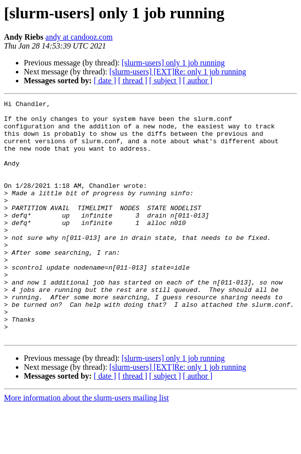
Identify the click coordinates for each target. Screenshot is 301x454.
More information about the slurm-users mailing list (86, 445)
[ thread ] (132, 80)
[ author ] (198, 80)
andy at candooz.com (79, 37)
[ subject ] (165, 80)
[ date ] (105, 80)
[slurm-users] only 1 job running (173, 62)
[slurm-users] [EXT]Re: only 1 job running (177, 71)
